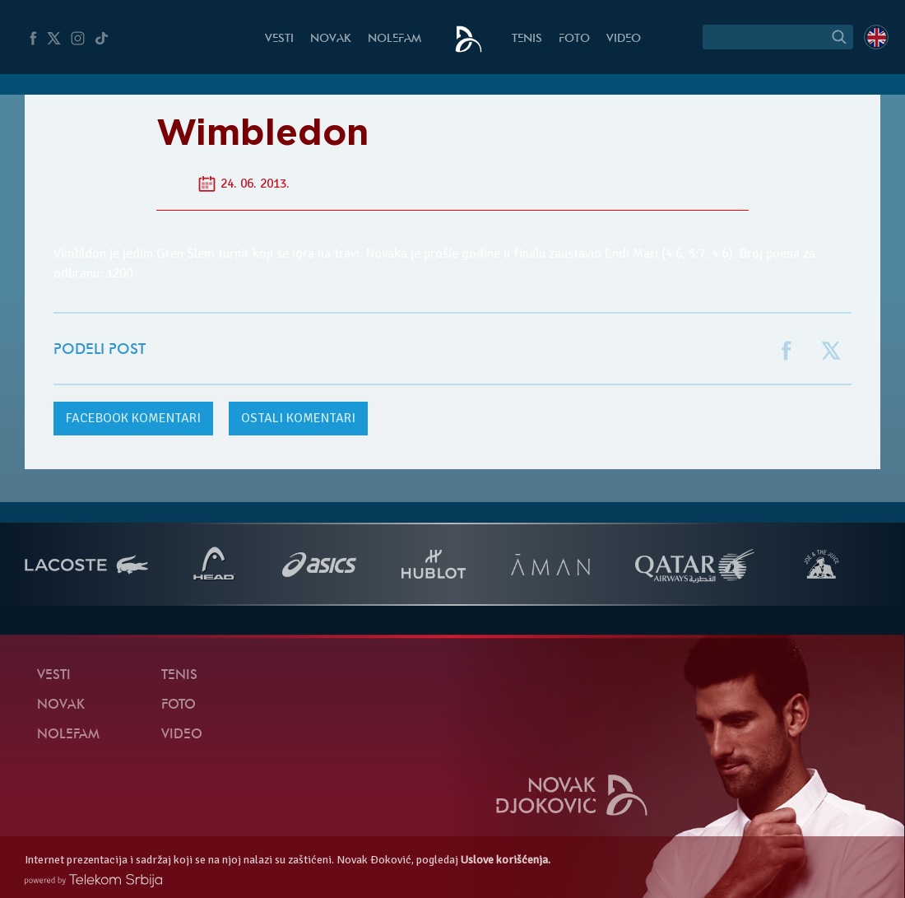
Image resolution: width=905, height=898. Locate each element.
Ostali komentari (298, 418)
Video (623, 39)
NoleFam (394, 39)
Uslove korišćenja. (505, 860)
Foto (574, 39)
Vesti (279, 39)
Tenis (527, 39)
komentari (133, 418)
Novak (330, 39)
